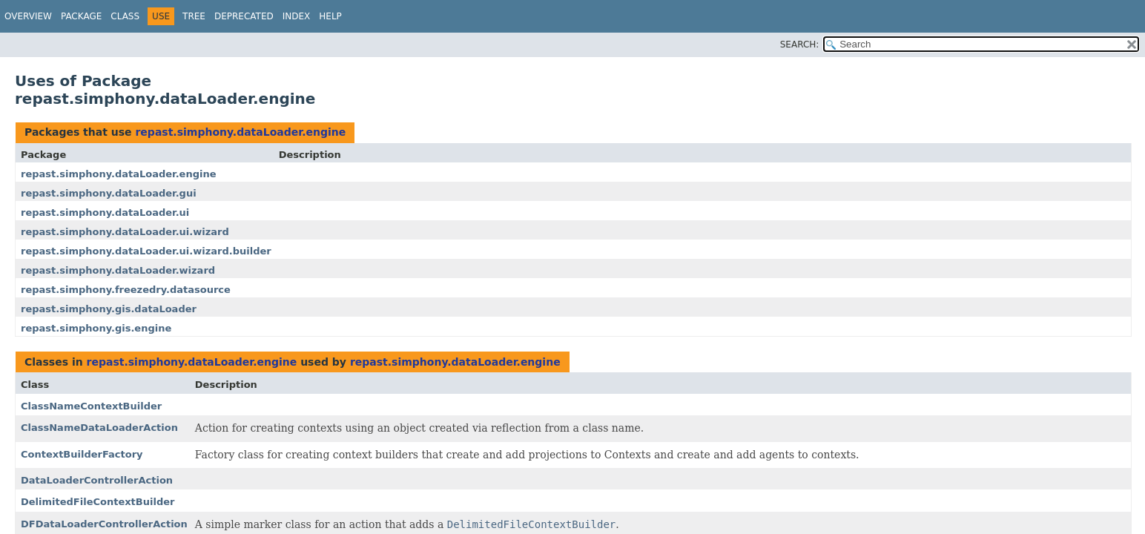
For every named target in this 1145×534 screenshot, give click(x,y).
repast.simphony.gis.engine (96, 328)
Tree (193, 16)
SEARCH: (799, 44)
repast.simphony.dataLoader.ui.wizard (125, 231)
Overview (28, 16)
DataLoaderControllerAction (97, 480)
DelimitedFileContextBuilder (97, 501)
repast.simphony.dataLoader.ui (105, 212)
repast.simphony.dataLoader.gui (109, 193)
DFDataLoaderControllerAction (104, 524)
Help (330, 16)
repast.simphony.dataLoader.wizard (118, 270)
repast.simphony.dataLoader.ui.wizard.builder (146, 251)
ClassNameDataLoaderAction (99, 427)
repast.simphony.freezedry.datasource (126, 289)
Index (297, 16)
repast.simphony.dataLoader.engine (240, 132)
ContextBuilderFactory (82, 454)
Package (81, 16)
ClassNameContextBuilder (91, 406)
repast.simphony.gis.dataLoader (109, 308)
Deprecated (244, 16)
